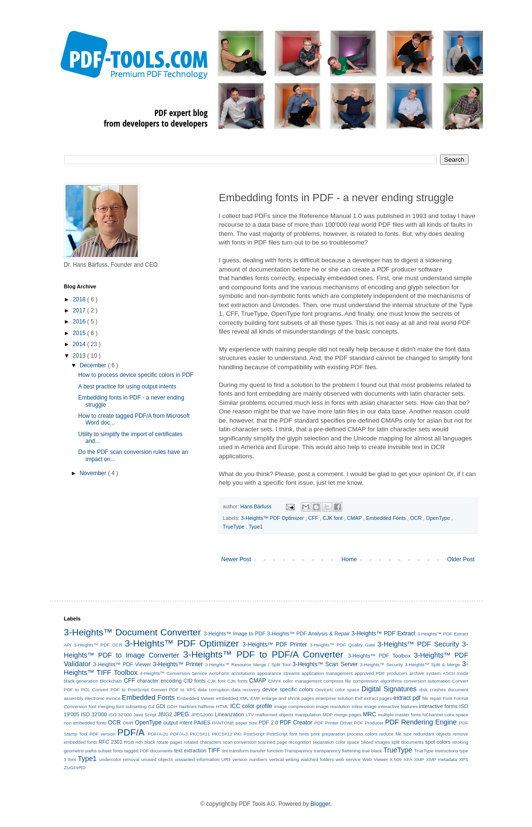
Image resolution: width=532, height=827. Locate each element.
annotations (243, 673)
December (93, 365)
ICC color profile (251, 706)
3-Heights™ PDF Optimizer (273, 518)
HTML (222, 706)
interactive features (398, 706)
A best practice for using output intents (127, 386)
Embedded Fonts (386, 518)
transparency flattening (337, 750)
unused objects (157, 759)
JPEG (181, 714)
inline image (364, 706)
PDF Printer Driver (333, 722)
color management (302, 681)
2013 (80, 355)
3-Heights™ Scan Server (325, 664)
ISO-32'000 (120, 714)
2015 (80, 333)
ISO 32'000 (94, 714)
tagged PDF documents (148, 750)
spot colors (438, 742)
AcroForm (219, 673)
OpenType (439, 518)
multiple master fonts (399, 714)
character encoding (159, 681)
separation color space (335, 742)
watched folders (317, 759)
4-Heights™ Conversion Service (173, 673)
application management (327, 673)
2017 (80, 310)
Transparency (298, 750)
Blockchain (111, 681)
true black (372, 750)
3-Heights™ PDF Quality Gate (342, 644)
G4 (151, 706)
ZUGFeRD (75, 767)
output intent (178, 722)
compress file (337, 681)
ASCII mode (455, 673)
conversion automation (426, 681)
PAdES (202, 722)
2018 (80, 299)
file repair (431, 698)
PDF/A (131, 732)
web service (348, 759)
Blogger (320, 804)
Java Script (144, 714)
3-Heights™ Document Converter (132, 632)
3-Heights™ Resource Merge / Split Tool (248, 664)
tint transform (235, 750)
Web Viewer (375, 759)
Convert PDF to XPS (173, 689)
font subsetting (131, 706)
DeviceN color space (337, 689)
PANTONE (223, 722)
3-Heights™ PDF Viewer (122, 664)
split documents (407, 742)
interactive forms (438, 706)
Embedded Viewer (196, 698)
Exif (359, 698)
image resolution (333, 706)
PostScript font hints (288, 734)
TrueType (234, 527)
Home (349, 559)
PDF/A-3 (179, 734)
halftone (206, 706)
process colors (362, 734)
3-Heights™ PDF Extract (383, 633)
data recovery (246, 689)
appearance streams (278, 673)
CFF (314, 518)
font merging (102, 706)
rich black (145, 742)
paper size (246, 722)
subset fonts (110, 750)
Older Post (461, 559)
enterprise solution (334, 698)
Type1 (256, 527)
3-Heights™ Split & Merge (432, 664)
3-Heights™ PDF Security (418, 644)
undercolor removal (119, 759)
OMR (128, 722)
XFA (407, 759)
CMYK (275, 681)
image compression (294, 706)
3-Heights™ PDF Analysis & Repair (308, 633)
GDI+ (172, 706)
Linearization (229, 714)
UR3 (226, 759)
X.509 (395, 759)
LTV (250, 714)
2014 (80, 344)
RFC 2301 (111, 742)
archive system (425, 673)
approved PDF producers (380, 673)
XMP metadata (441, 759)
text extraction (190, 750)
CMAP (355, 518)
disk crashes (432, 689)
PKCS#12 (222, 734)
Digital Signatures (389, 689)
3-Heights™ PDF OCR (98, 644)
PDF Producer (368, 722)
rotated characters (202, 742)
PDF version (103, 734)
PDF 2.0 (268, 722)
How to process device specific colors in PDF (135, 375)
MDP (328, 714)
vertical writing (284, 759)
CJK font (333, 518)
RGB (129, 742)
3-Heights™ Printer (178, 664)
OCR (416, 518)
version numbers (250, 759)
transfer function (266, 750)
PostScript (254, 734)
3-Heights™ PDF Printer (275, 644)
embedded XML (232, 698)
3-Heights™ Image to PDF (234, 633)
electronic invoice (102, 698)
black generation (81, 681)
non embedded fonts (85, 722)
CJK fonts (237, 681)
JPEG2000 (202, 714)
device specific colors (287, 689)
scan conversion (240, 742)
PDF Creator (296, 722)
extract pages (378, 698)
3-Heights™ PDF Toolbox (379, 656)
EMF (255, 698)
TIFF (214, 750)
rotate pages (169, 742)
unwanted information (197, 759)
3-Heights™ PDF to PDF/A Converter (263, 654)
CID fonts (194, 681)
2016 (80, 321)
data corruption (214, 689)
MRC (369, 714)
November (93, 473)
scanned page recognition (284, 742)
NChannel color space (445, 714)
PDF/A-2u (158, 734)
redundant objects (432, 734)
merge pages (347, 714)
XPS (463, 759)
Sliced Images (375, 742)
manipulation (308, 714)
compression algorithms (377, 681)
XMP (419, 759)
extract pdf (406, 698)
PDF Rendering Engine (421, 722)
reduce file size (395, 734)
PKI (237, 734)
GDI (160, 706)
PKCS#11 (200, 734)
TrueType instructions (436, 750)
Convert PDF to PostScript (120, 689)
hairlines (187, 706)
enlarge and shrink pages (287, 698)
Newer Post (236, 559)
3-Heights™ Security (381, 664)
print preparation (328, 734)
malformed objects (275, 714)
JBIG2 (165, 714)
